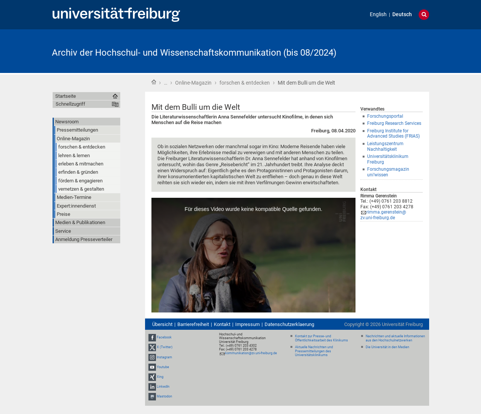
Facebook (164, 337)
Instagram (164, 357)
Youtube (163, 367)
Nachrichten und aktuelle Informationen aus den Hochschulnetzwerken (395, 338)
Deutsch (402, 14)
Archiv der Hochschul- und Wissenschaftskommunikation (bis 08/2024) (194, 52)
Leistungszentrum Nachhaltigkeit (385, 146)
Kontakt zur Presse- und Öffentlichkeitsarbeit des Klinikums (321, 338)
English (378, 14)
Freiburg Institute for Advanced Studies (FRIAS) (393, 133)
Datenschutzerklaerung (289, 324)
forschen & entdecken (244, 83)
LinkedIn (163, 386)
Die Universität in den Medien (387, 347)
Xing (160, 377)
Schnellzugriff (70, 104)
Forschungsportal (385, 116)
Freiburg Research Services (394, 123)
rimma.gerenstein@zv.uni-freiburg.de (383, 214)
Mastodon (164, 397)
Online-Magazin (193, 83)
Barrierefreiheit (193, 324)
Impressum (247, 324)
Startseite (153, 82)
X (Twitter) (164, 347)
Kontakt (222, 324)
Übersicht (162, 324)
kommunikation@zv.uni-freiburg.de (251, 353)
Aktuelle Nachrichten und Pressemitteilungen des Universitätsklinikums (314, 351)
